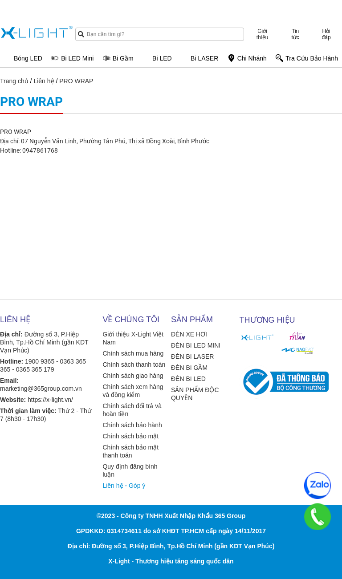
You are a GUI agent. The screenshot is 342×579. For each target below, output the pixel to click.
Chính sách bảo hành (132, 425)
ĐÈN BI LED (188, 378)
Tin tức (295, 34)
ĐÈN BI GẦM (189, 367)
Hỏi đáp (326, 34)
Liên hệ (43, 81)
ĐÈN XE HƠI (189, 334)
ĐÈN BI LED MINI (195, 345)
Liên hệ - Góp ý (123, 485)
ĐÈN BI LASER (192, 356)
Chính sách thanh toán (133, 364)
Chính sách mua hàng (132, 353)
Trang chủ (14, 81)
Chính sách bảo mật (130, 436)
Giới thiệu (262, 34)
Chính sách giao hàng (132, 375)
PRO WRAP (76, 81)
